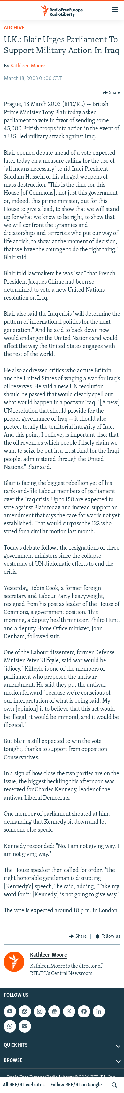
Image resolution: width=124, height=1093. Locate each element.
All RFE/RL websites (24, 1085)
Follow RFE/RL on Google (76, 1085)
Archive (14, 28)
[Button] (111, 93)
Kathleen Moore (27, 65)
